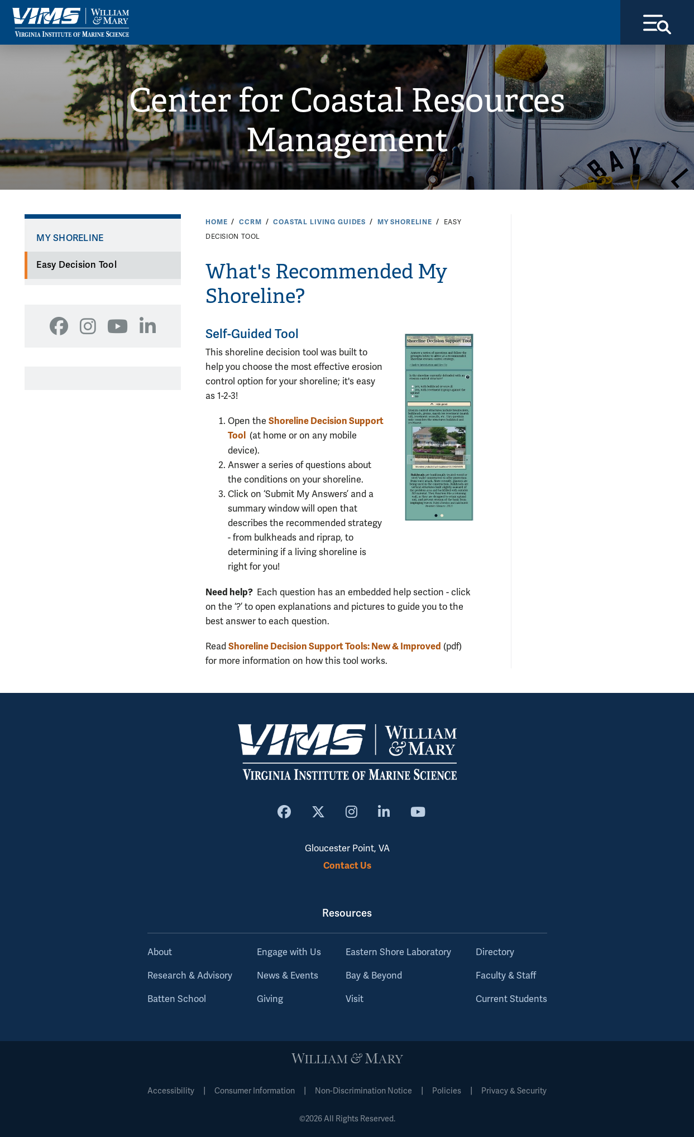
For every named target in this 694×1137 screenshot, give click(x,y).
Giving (270, 999)
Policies (446, 1091)
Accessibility (170, 1091)
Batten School (176, 999)
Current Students (511, 999)
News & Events (287, 975)
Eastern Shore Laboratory (398, 952)
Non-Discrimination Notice (363, 1091)
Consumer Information (254, 1091)
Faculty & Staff (506, 975)
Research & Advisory (189, 975)
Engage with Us (289, 952)
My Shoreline (404, 222)
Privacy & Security (514, 1091)
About (159, 952)
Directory (495, 952)
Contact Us (347, 865)
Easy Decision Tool (76, 265)
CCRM (250, 222)
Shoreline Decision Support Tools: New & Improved (334, 646)
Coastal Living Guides (319, 222)
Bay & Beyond (374, 975)
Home (216, 222)
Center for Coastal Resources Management (347, 120)
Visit (354, 999)
